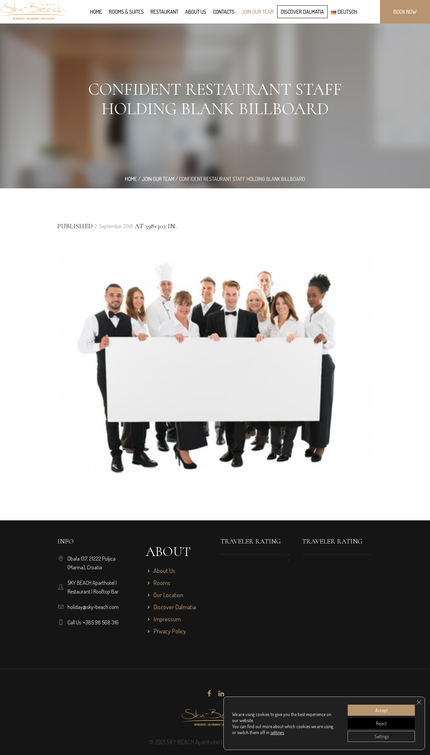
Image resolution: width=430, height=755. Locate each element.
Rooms (162, 582)
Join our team (158, 179)
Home (131, 179)
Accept (381, 710)
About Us (164, 570)
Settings (381, 736)
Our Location (168, 595)
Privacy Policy (170, 631)
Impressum (167, 619)
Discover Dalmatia (175, 607)
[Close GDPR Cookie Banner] (419, 702)
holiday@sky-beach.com (93, 607)
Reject (381, 723)
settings (277, 732)
